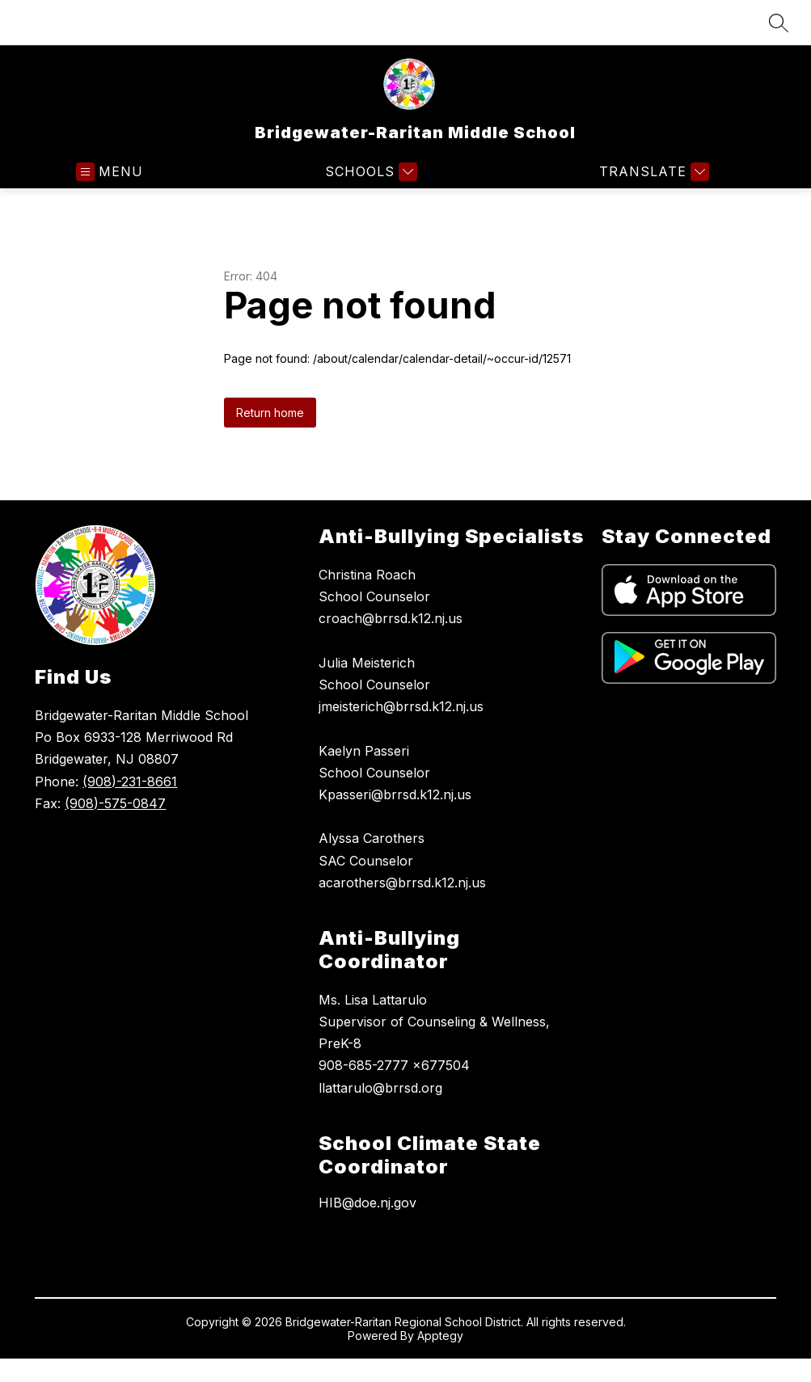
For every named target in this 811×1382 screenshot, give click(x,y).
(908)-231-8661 (129, 781)
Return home (270, 412)
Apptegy (440, 1335)
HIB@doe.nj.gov (367, 1203)
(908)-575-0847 (115, 803)
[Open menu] (109, 172)
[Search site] (778, 22)
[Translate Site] (652, 172)
